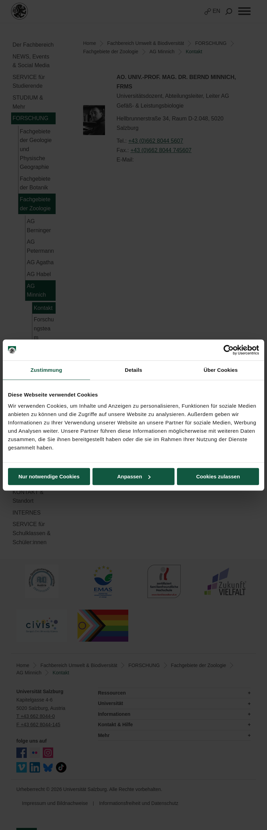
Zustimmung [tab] (46, 370)
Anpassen (134, 476)
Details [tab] (133, 370)
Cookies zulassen (218, 476)
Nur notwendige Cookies (49, 476)
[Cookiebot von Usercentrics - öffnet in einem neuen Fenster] (228, 350)
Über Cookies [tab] (221, 370)
